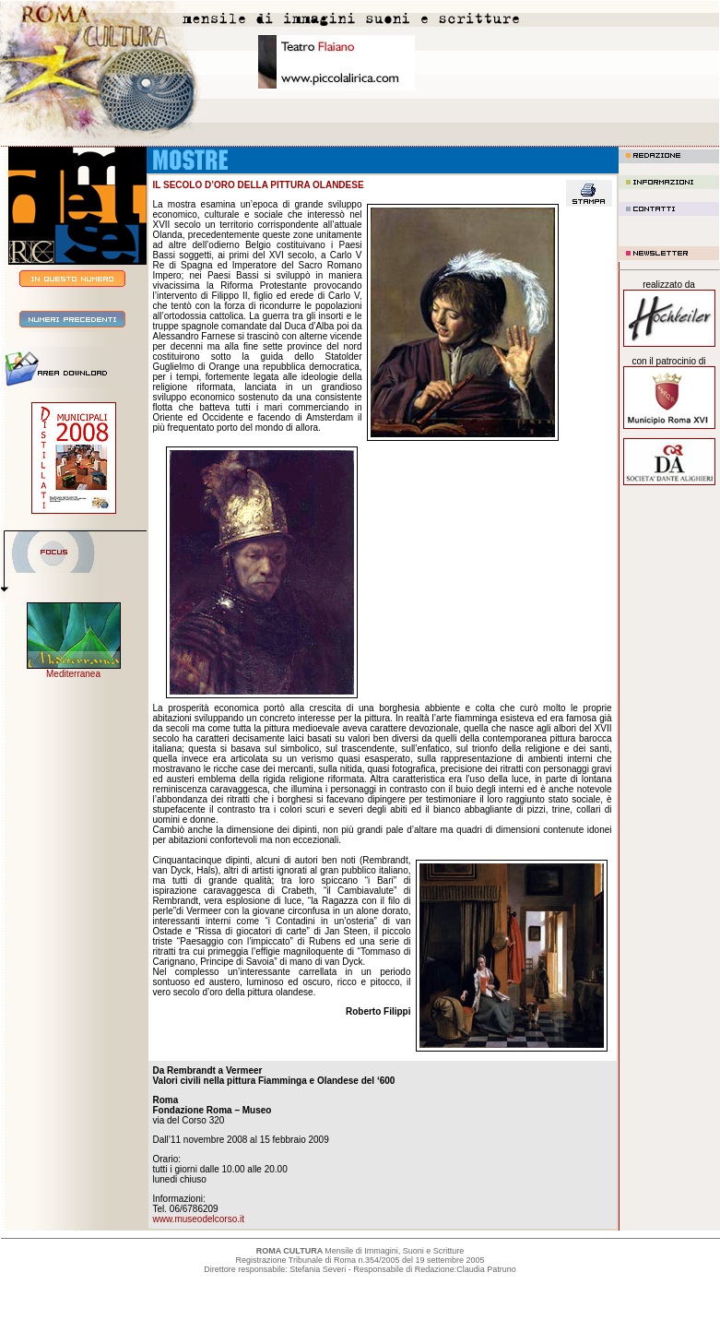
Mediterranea (73, 674)
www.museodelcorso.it (198, 1219)
